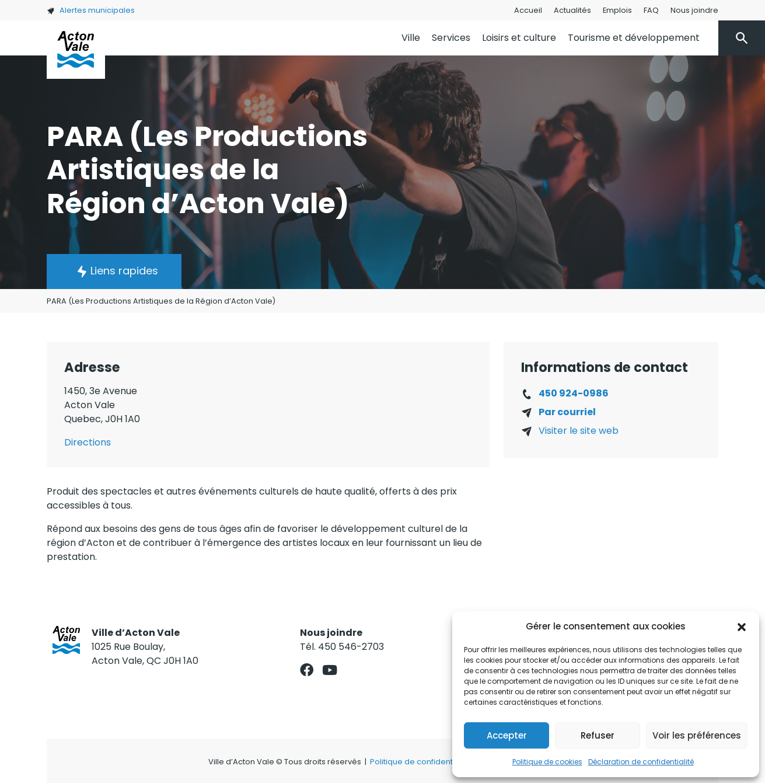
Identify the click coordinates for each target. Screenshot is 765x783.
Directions (87, 442)
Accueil (528, 10)
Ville (410, 37)
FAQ (651, 10)
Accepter (507, 735)
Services (451, 37)
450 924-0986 (574, 393)
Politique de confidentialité (420, 761)
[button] (741, 626)
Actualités (572, 10)
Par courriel (567, 412)
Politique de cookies (547, 762)
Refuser (597, 735)
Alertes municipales (91, 10)
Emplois (617, 10)
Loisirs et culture (519, 37)
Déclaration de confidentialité (641, 762)
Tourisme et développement (634, 37)
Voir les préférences (696, 735)
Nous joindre (694, 10)
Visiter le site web (579, 430)
